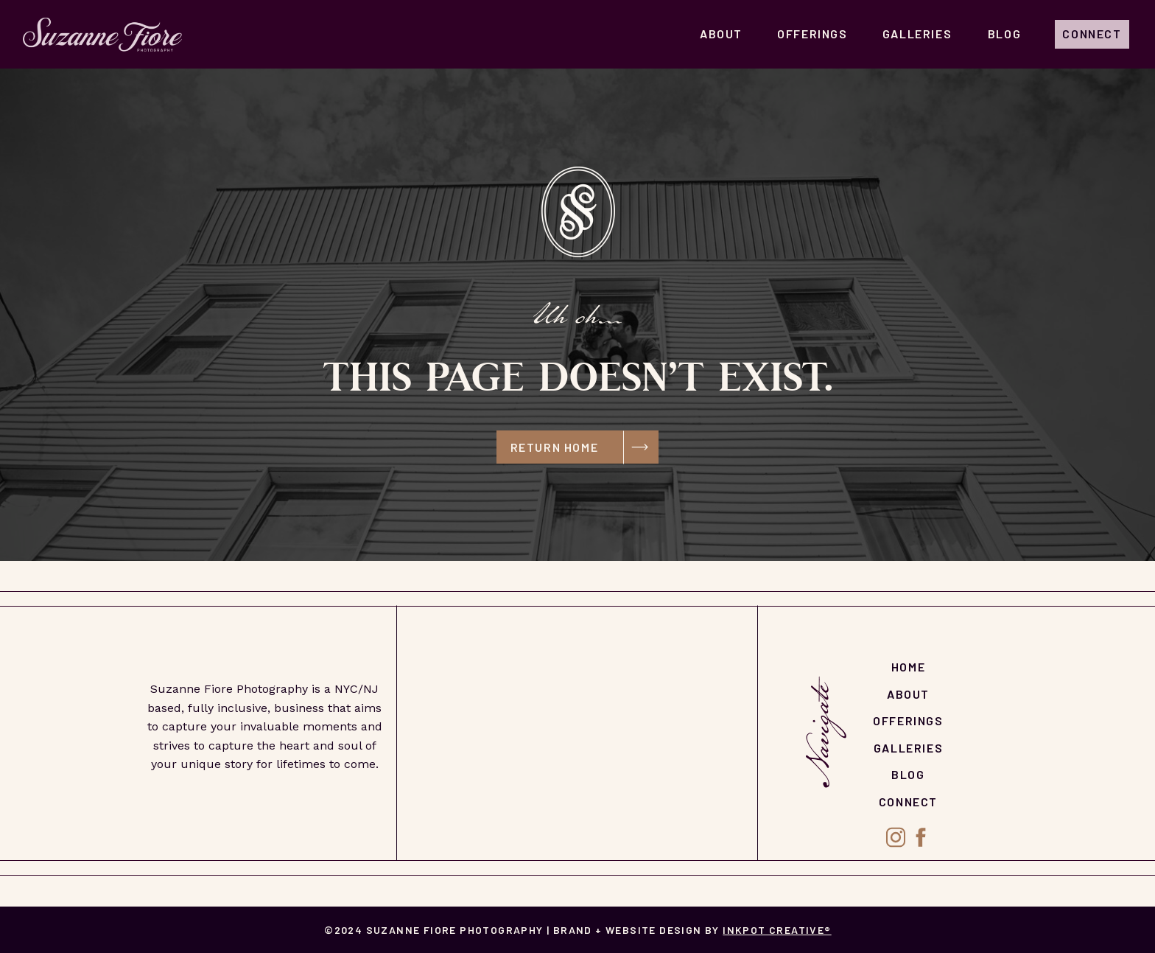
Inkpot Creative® (777, 930)
